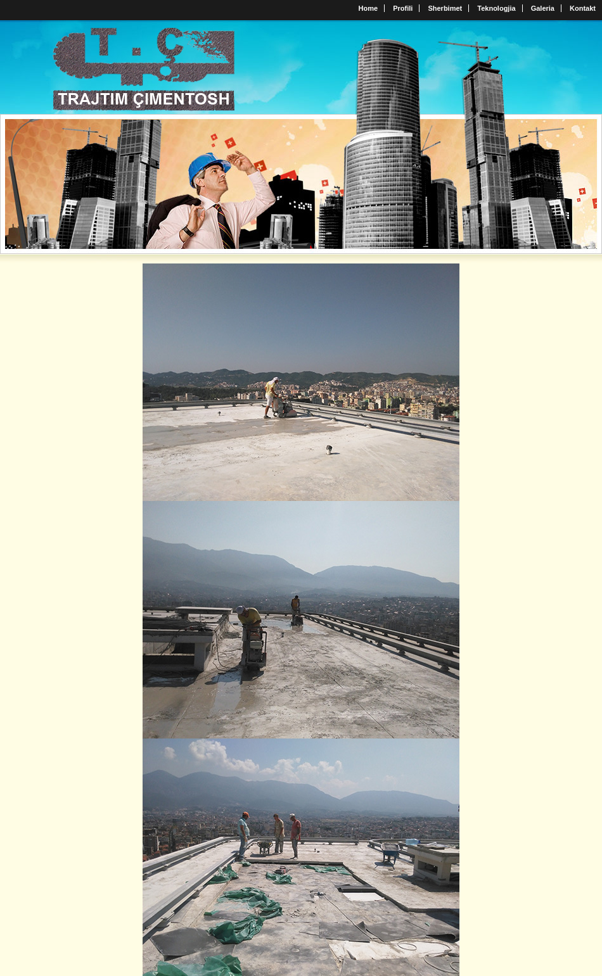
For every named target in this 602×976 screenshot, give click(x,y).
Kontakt (583, 8)
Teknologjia (496, 8)
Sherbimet (445, 8)
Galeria (542, 8)
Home (368, 8)
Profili (403, 8)
